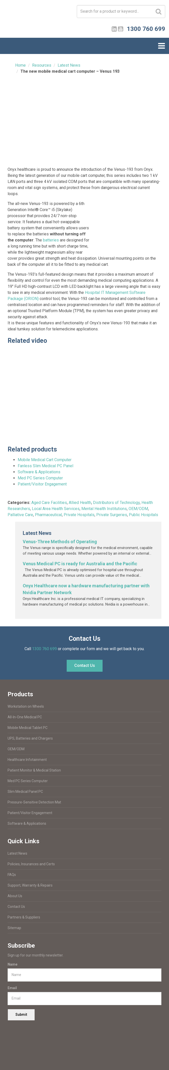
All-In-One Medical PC (25, 717)
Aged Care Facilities (49, 502)
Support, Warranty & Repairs (30, 885)
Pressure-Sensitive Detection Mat (34, 802)
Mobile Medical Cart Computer (44, 459)
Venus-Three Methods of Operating (60, 541)
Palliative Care (20, 514)
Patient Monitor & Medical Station (34, 770)
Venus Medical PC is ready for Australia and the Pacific (80, 563)
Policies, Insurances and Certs (31, 864)
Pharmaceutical (48, 514)
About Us (15, 896)
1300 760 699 (44, 648)
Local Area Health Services (56, 508)
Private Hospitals (79, 514)
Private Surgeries (111, 514)
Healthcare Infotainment (27, 760)
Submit (21, 1014)
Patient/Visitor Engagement (42, 484)
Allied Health (80, 502)
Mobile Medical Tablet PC (27, 728)
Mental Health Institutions (104, 508)
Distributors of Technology (116, 502)
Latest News (69, 65)
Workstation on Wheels (26, 706)
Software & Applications (39, 472)
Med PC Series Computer (40, 478)
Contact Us (84, 665)
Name (12, 964)
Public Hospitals (143, 514)
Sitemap (14, 928)
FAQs (12, 875)
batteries (51, 240)
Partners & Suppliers (24, 917)
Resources (41, 65)
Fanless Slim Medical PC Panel (45, 465)
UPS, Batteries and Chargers (30, 738)
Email (12, 988)
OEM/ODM (138, 508)
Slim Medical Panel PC (25, 792)
